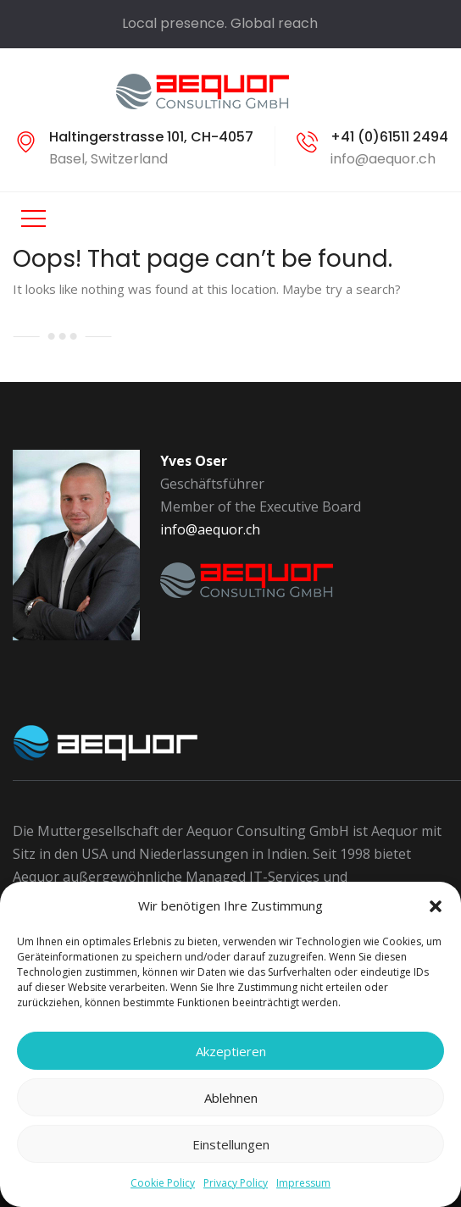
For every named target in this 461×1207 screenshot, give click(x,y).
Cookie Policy (163, 1183)
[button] (435, 906)
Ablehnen (231, 1097)
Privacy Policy (235, 1183)
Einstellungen (230, 1144)
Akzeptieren (231, 1051)
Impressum (303, 1183)
